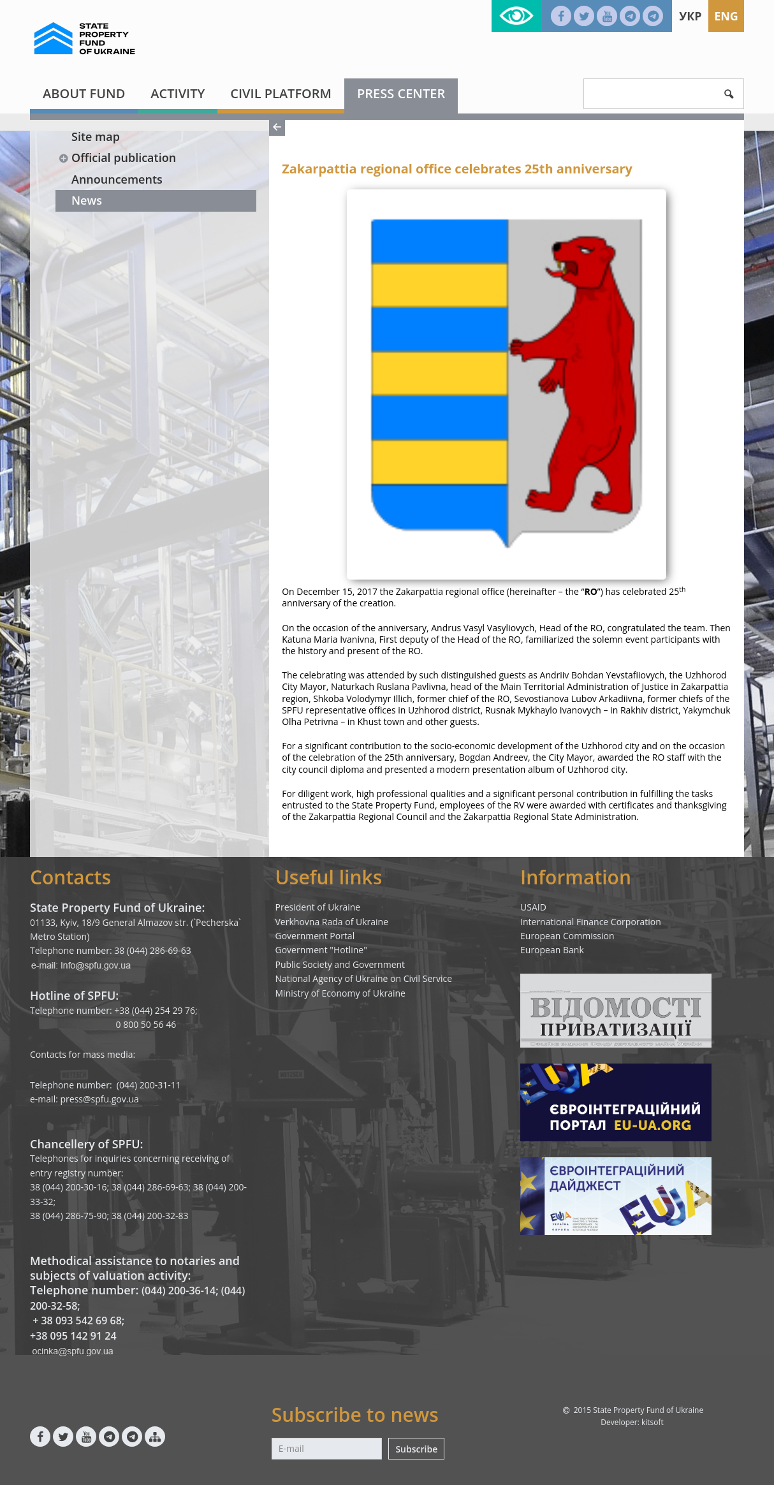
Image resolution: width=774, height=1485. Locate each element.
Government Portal (315, 936)
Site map (95, 136)
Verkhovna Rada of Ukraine (332, 922)
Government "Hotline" (321, 950)
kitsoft (652, 1422)
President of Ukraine (318, 907)
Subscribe (416, 1449)
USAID (533, 907)
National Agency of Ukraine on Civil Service (364, 978)
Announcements (117, 179)
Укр (690, 16)
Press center (401, 93)
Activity (177, 93)
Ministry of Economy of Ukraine (340, 993)
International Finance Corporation (590, 922)
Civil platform (281, 93)
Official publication (117, 157)
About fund (84, 93)
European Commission (567, 936)
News (86, 200)
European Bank (552, 950)
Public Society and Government (340, 964)
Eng (726, 16)
